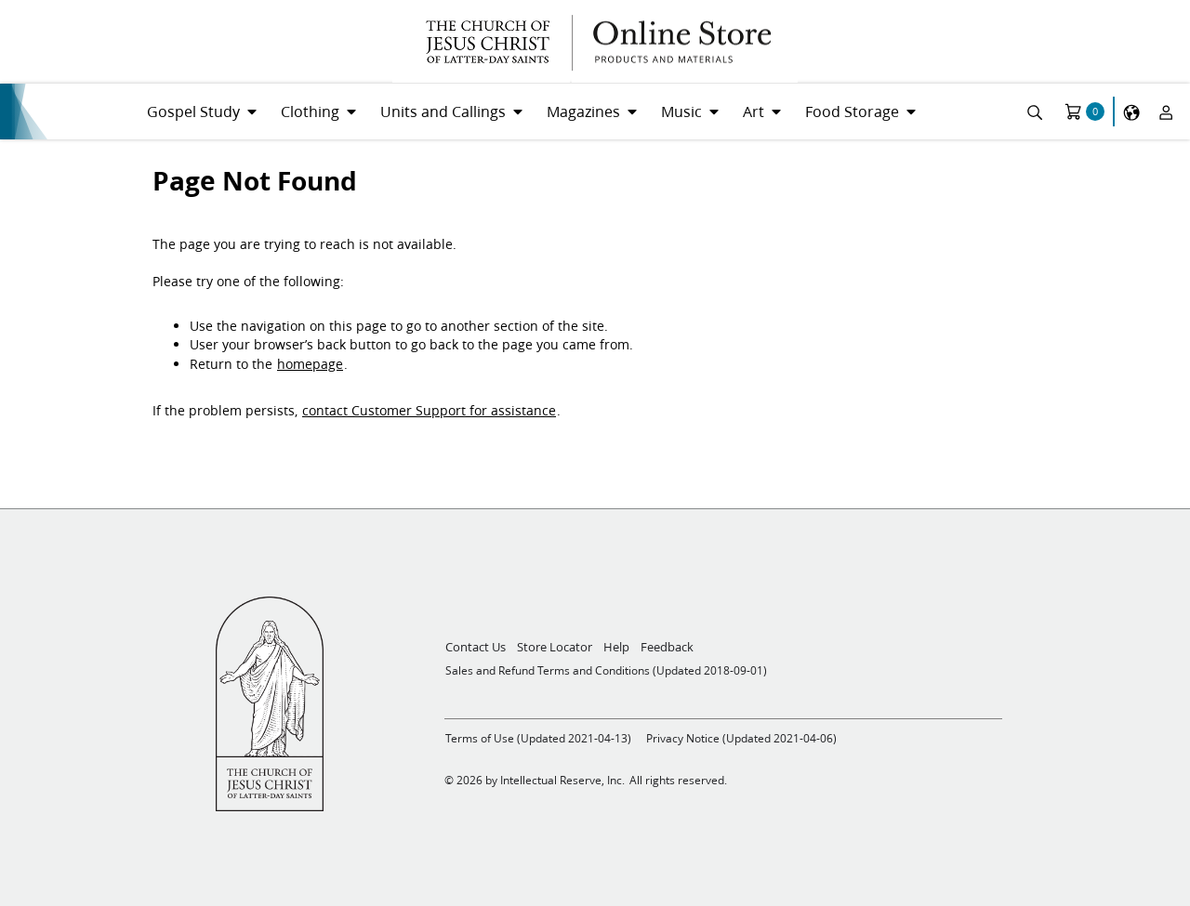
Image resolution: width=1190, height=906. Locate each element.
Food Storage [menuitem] (852, 111)
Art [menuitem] (753, 111)
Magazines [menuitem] (583, 111)
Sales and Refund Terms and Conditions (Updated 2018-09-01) (606, 670)
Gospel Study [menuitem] (193, 111)
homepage (310, 364)
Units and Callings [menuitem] (443, 111)
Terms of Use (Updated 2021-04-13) (538, 738)
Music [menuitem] (681, 111)
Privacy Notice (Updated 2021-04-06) (741, 738)
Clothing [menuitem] (310, 111)
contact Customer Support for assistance (429, 410)
